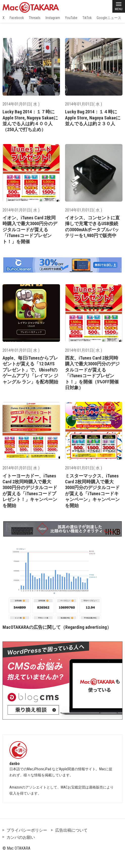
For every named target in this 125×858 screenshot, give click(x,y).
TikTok (87, 18)
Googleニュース (109, 18)
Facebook (17, 18)
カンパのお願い (21, 837)
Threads (34, 18)
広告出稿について (71, 830)
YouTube (71, 18)
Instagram (53, 18)
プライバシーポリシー (27, 830)
